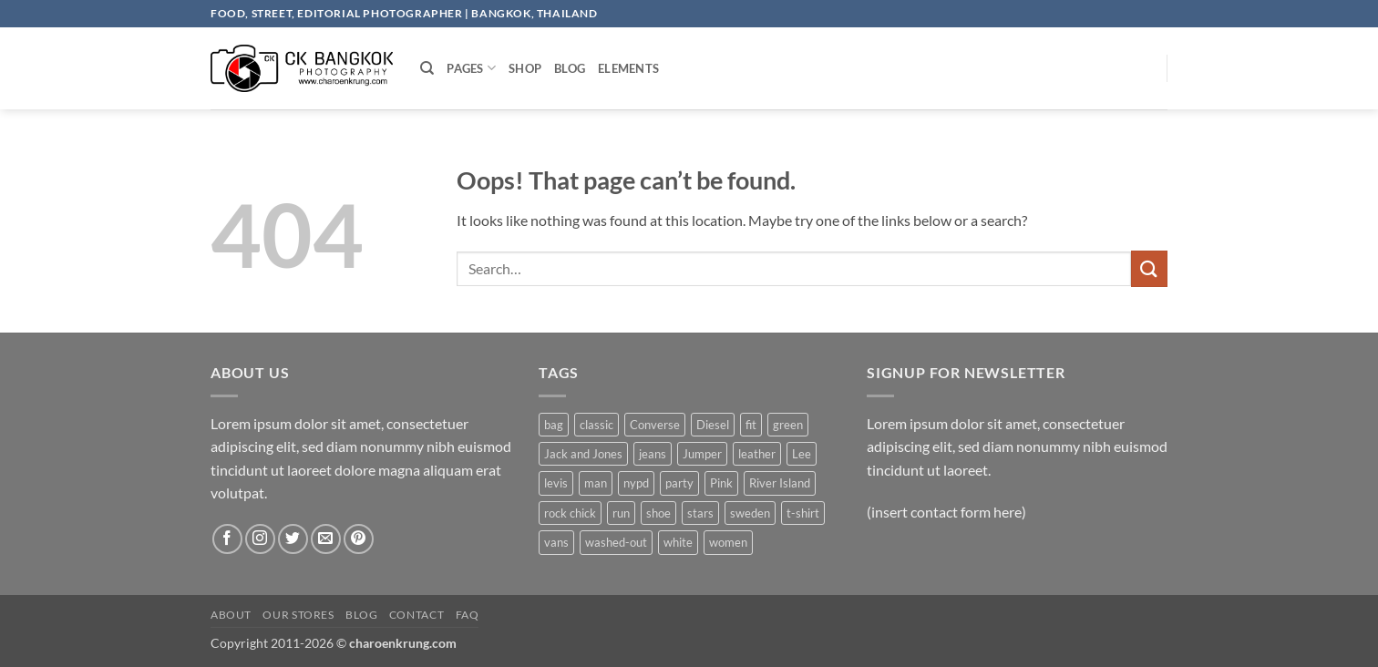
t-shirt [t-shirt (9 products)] (803, 513)
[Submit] (1149, 268)
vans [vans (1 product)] (556, 542)
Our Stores (298, 614)
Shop (525, 68)
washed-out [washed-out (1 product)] (616, 542)
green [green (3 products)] (788, 424)
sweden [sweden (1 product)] (750, 513)
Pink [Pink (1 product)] (721, 483)
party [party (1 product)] (679, 483)
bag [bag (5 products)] (553, 424)
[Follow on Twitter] (293, 539)
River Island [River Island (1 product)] (779, 483)
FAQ (467, 614)
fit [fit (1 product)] (751, 424)
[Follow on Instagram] (260, 539)
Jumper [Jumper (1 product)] (702, 453)
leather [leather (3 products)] (757, 453)
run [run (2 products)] (621, 513)
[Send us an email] (326, 539)
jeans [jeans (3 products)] (652, 453)
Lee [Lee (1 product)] (801, 453)
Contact (416, 614)
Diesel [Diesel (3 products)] (712, 424)
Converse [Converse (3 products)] (655, 424)
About (231, 614)
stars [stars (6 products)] (700, 513)
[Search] (427, 68)
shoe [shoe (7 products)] (658, 513)
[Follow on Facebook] (227, 539)
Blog (569, 68)
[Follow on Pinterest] (359, 539)
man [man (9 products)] (595, 483)
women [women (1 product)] (728, 542)
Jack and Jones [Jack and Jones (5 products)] (583, 453)
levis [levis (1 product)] (556, 483)
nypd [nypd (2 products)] (636, 483)
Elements (628, 68)
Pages (471, 68)
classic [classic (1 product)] (596, 424)
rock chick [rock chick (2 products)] (570, 513)
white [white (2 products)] (678, 542)
